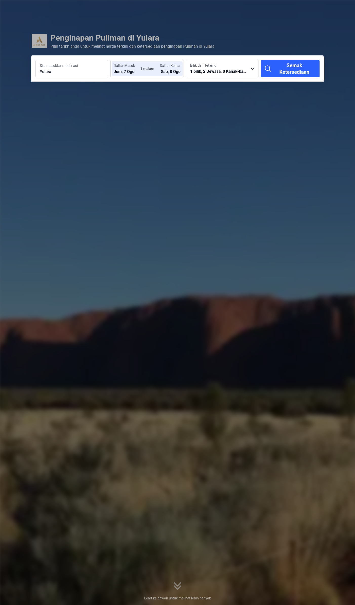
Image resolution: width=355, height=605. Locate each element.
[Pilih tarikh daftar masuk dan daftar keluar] (129, 68)
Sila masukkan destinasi (59, 66)
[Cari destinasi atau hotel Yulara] (71, 68)
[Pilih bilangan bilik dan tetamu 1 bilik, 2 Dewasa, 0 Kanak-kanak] (222, 68)
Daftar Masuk (124, 66)
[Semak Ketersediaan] (290, 68)
